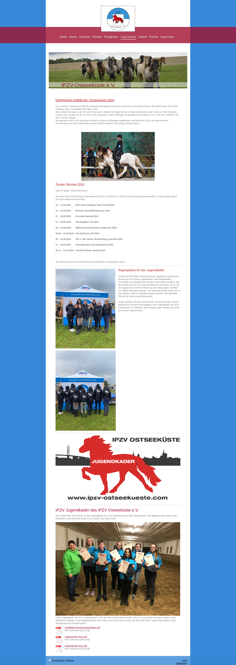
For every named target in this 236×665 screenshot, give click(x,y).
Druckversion (57, 660)
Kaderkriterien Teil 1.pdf (76, 637)
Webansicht (181, 663)
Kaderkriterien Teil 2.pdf (76, 646)
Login (184, 660)
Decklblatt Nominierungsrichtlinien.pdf (82, 627)
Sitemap (70, 660)
